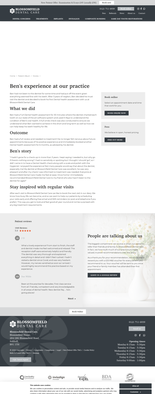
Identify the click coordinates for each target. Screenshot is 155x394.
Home (12, 76)
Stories (36, 76)
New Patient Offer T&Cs (72, 350)
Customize (135, 382)
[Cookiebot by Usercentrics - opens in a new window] (15, 390)
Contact (142, 13)
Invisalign (74, 19)
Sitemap (36, 353)
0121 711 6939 (107, 8)
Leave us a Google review (104, 275)
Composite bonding (95, 19)
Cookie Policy (89, 350)
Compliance (49, 350)
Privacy (29, 350)
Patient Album (24, 76)
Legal (59, 350)
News (122, 13)
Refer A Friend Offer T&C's (20, 353)
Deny (135, 388)
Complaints (38, 350)
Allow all (135, 376)
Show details (35, 391)
